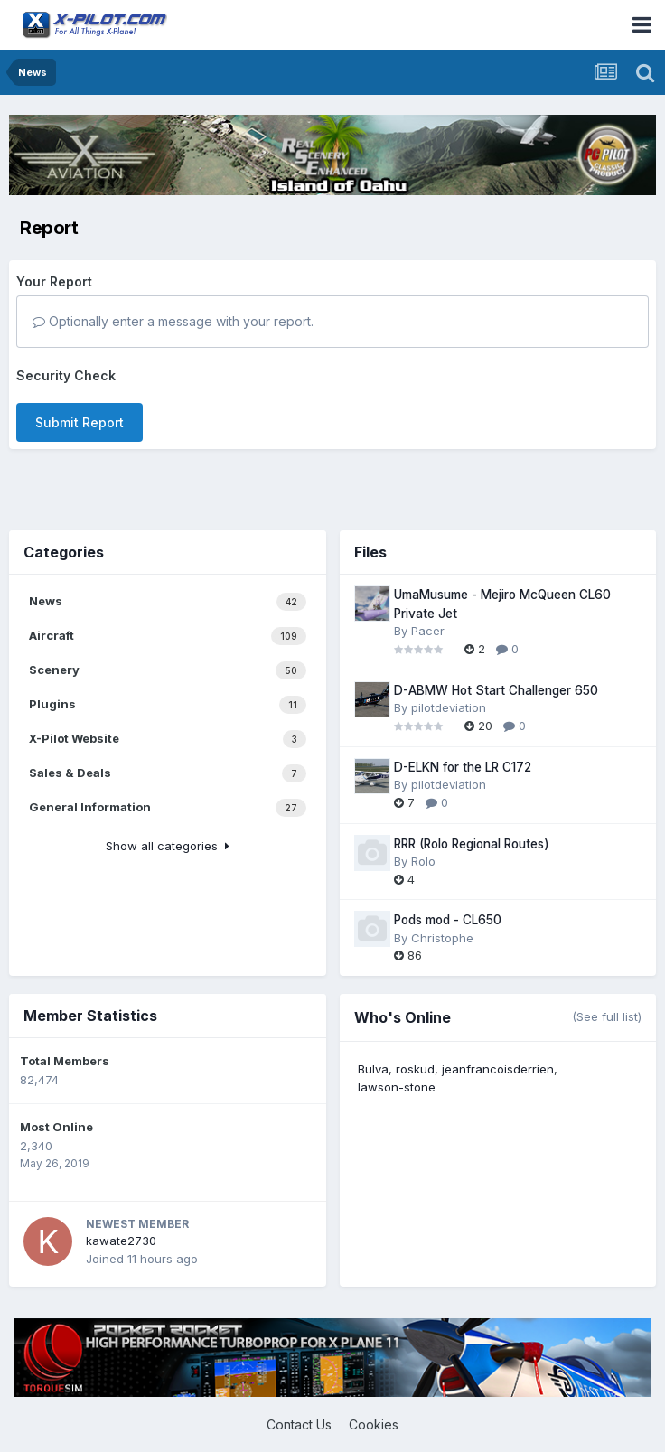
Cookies (373, 1424)
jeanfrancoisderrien (498, 1069)
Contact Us (299, 1424)
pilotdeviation (448, 707)
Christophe (442, 938)
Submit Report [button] (79, 422)
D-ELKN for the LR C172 (462, 767)
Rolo (423, 861)
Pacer (428, 630)
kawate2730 (121, 1240)
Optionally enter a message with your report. (173, 321)
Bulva (373, 1069)
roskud (415, 1069)
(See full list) (607, 1016)
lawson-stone (397, 1087)
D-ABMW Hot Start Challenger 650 (496, 690)
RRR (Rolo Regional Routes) (471, 844)
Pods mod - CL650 (447, 920)
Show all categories (167, 845)
